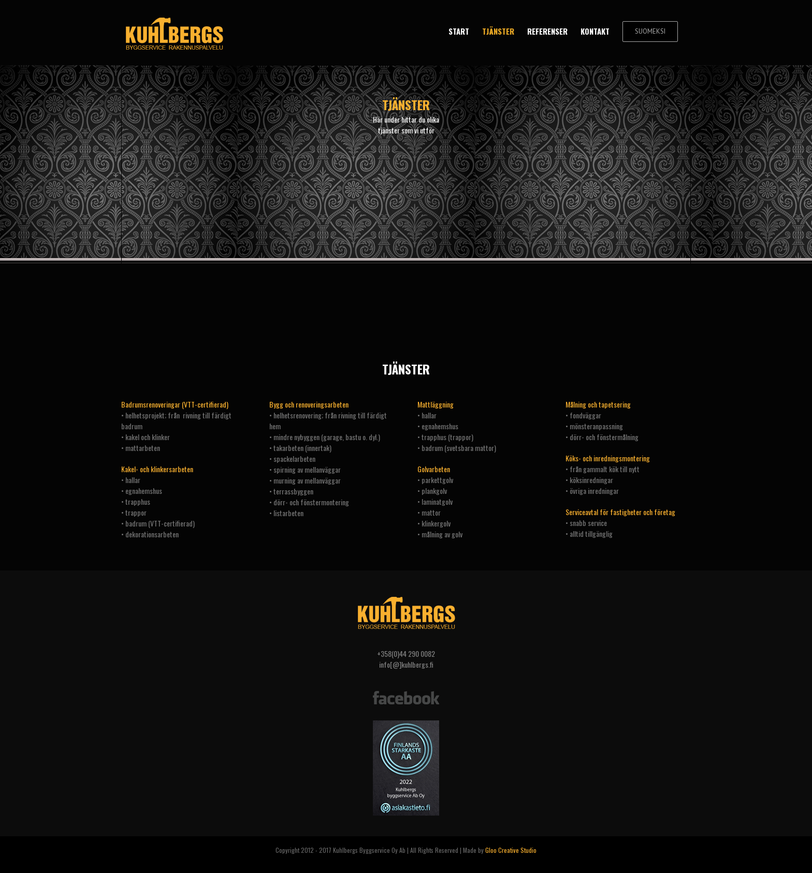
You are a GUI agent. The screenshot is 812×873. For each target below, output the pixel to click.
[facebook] (406, 692)
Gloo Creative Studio (510, 850)
